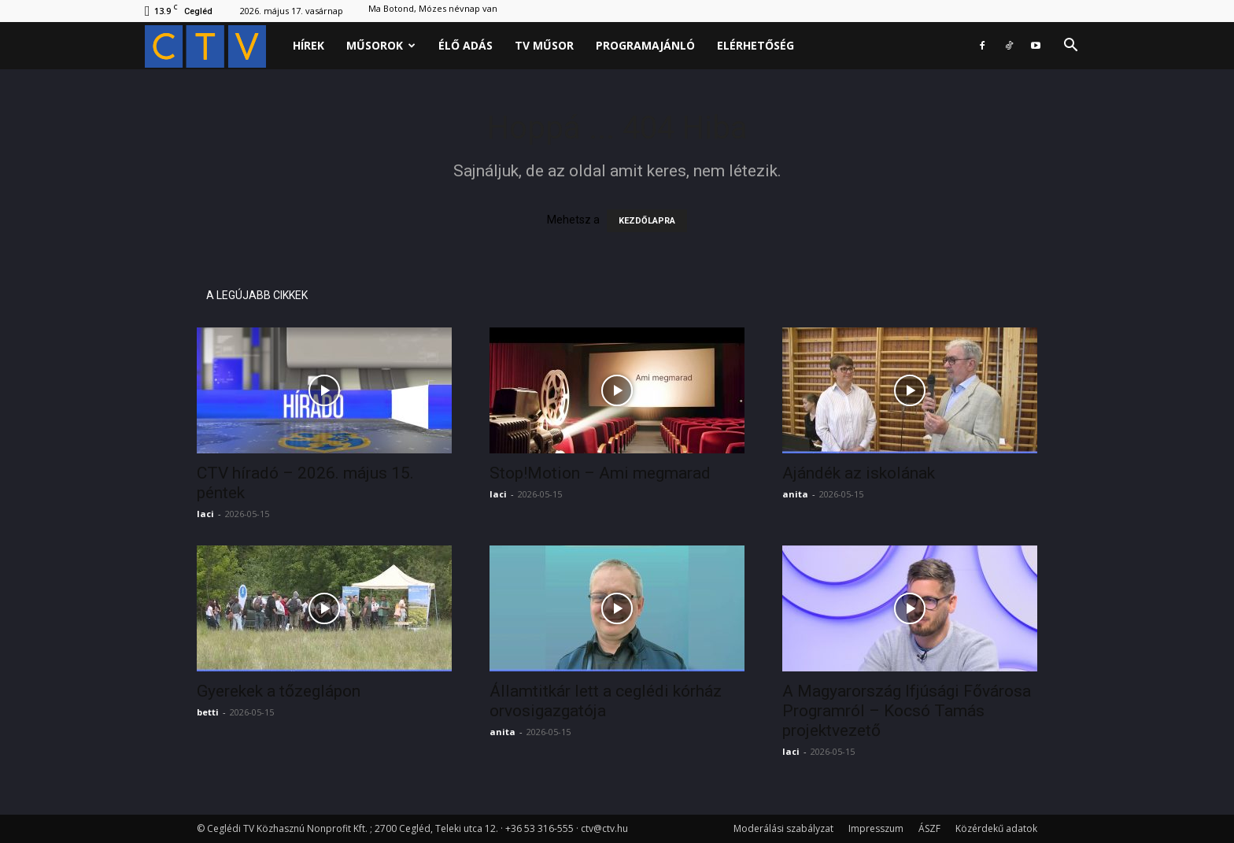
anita (795, 494)
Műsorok (381, 45)
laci (205, 513)
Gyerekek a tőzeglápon (278, 691)
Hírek (308, 45)
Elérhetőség (755, 45)
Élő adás (465, 45)
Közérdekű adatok (996, 828)
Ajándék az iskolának (858, 473)
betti (208, 712)
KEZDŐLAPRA (647, 221)
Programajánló (645, 45)
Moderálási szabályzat (783, 828)
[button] (1070, 46)
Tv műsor (544, 45)
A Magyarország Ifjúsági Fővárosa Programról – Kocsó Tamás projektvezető (906, 711)
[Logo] (213, 46)
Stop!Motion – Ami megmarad (600, 473)
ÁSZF (929, 828)
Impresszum (875, 828)
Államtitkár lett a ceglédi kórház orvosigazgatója (606, 701)
